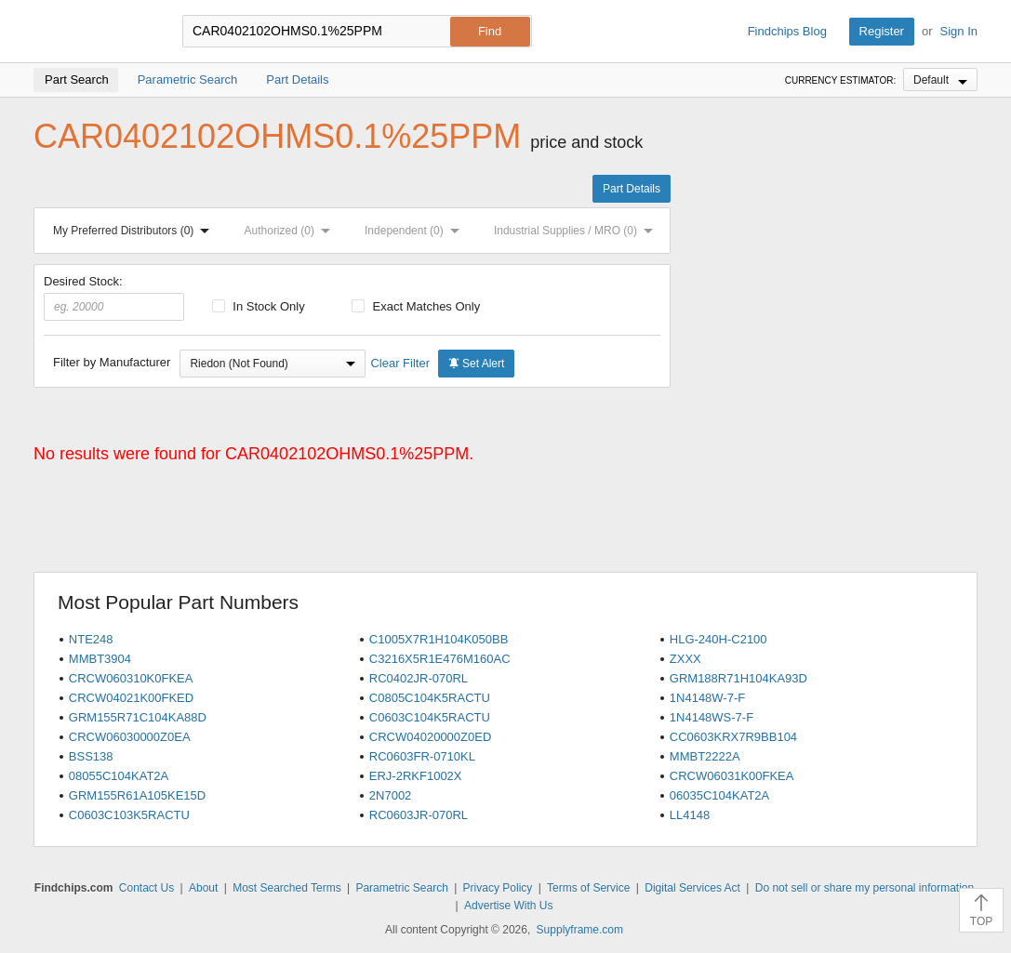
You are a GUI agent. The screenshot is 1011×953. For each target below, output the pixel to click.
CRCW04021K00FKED (131, 698)
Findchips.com (93, 31)
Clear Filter (400, 363)
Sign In (959, 31)
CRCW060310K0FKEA (131, 678)
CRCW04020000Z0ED (430, 737)
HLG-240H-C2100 (718, 639)
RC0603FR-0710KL (422, 756)
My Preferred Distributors (135, 231)
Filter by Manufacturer (111, 362)
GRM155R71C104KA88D (137, 717)
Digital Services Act (692, 887)
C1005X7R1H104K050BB (439, 639)
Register (881, 31)
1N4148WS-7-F (711, 717)
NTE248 (91, 639)
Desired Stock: (114, 297)
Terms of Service (588, 887)
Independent (416, 231)
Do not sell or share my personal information (864, 887)
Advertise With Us (508, 905)
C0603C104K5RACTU (429, 717)
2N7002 (390, 795)
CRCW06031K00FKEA (732, 776)
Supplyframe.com (580, 929)
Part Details (631, 188)
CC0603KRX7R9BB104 (733, 737)
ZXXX (685, 659)
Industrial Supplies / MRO (577, 231)
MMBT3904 (100, 659)
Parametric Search (401, 887)
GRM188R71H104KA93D (738, 678)
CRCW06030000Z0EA (130, 737)
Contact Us (146, 887)
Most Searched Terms (287, 887)
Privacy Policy (498, 887)
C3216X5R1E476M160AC (440, 659)
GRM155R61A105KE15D (137, 795)
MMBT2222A (705, 756)
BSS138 (91, 756)
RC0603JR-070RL (418, 815)
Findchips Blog (787, 31)
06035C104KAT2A (719, 795)
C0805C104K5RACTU (429, 698)
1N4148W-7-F (707, 698)
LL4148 (690, 815)
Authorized (291, 231)
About (203, 887)
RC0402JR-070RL (418, 678)
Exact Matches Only (416, 306)
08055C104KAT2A (118, 776)
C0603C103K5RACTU (129, 815)
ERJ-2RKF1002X (415, 776)
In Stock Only (258, 306)
